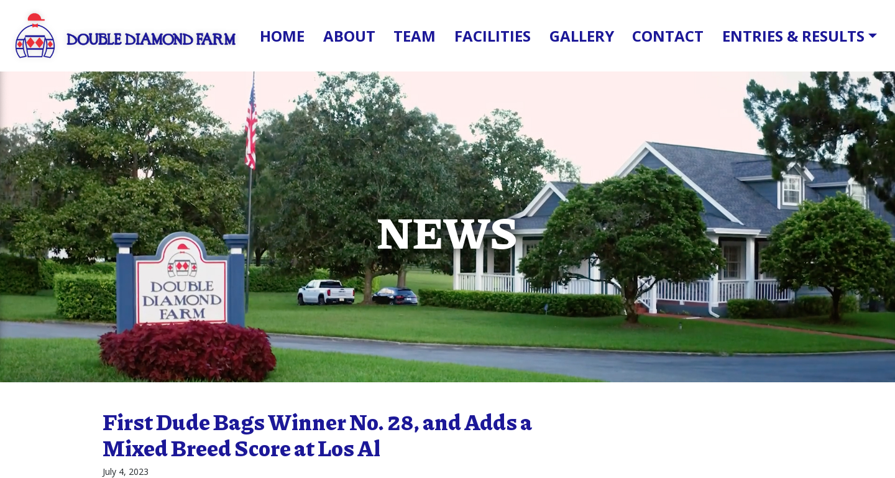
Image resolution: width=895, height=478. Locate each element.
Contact (668, 35)
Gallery (581, 35)
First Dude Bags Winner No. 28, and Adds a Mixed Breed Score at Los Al (317, 434)
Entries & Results (793, 35)
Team (414, 35)
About (349, 35)
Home (282, 35)
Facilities (492, 35)
